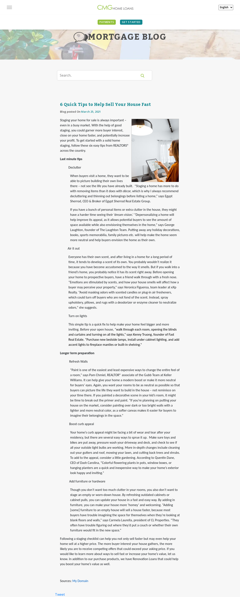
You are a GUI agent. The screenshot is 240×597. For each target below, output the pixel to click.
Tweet (60, 594)
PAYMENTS (107, 22)
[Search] (100, 75)
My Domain (80, 581)
